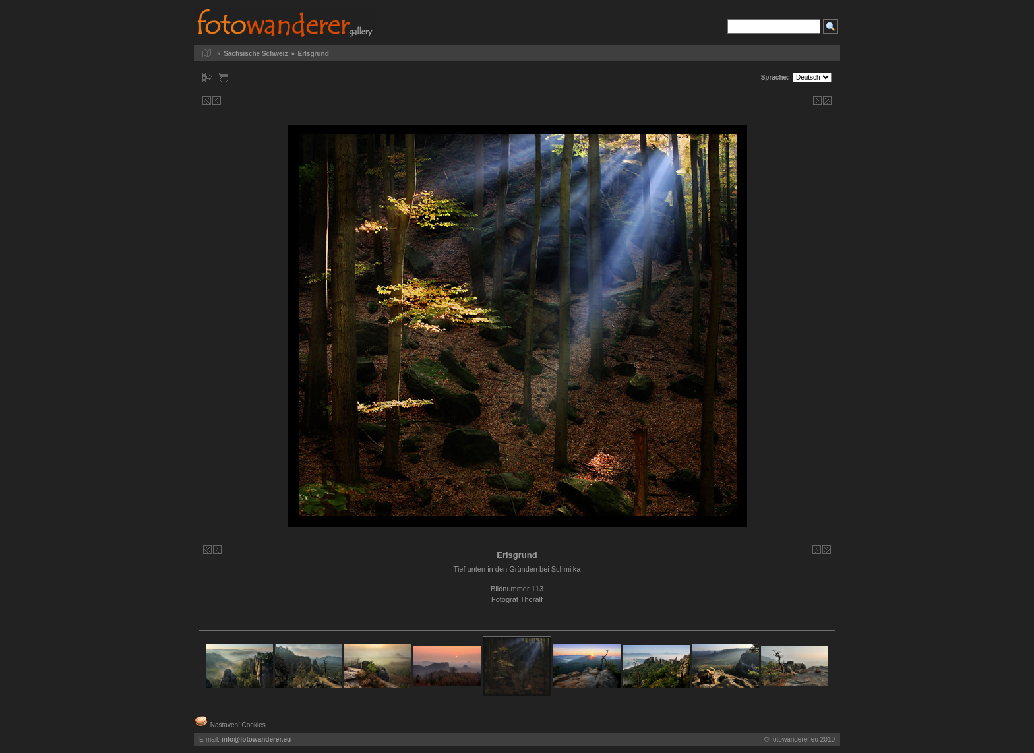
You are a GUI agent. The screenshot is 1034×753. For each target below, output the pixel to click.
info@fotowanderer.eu (256, 739)
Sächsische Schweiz (256, 53)
